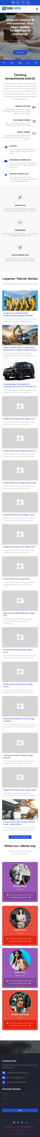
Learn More (20, 52)
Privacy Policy (20, 1130)
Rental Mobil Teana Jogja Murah (16, 579)
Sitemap (25, 1133)
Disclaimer (28, 1130)
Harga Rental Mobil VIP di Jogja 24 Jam (19, 419)
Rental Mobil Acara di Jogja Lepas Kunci (19, 451)
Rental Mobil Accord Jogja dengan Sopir (19, 483)
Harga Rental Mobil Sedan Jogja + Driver (19, 790)
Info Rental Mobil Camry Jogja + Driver (19, 515)
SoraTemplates (16, 1127)
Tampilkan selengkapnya (20, 837)
